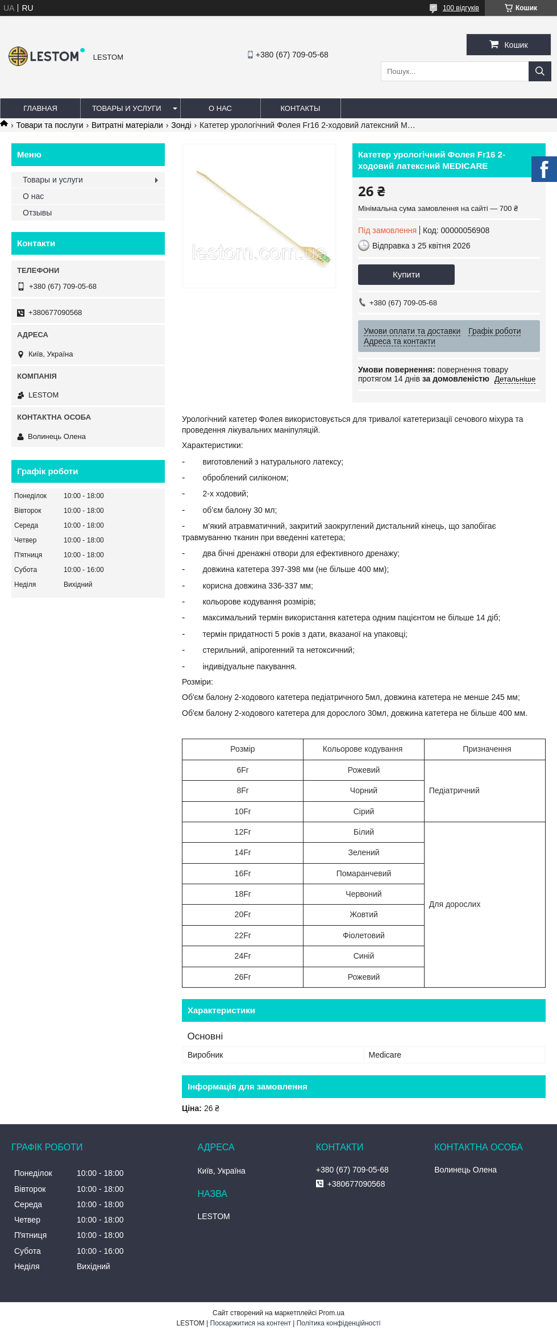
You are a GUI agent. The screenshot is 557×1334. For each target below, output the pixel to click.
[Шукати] (540, 71)
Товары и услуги (126, 108)
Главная (40, 108)
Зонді (181, 125)
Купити (406, 274)
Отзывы (37, 212)
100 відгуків (461, 8)
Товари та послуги (49, 125)
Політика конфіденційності (339, 1323)
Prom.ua (331, 1313)
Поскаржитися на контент (250, 1323)
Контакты (300, 108)
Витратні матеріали (127, 125)
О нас (220, 108)
